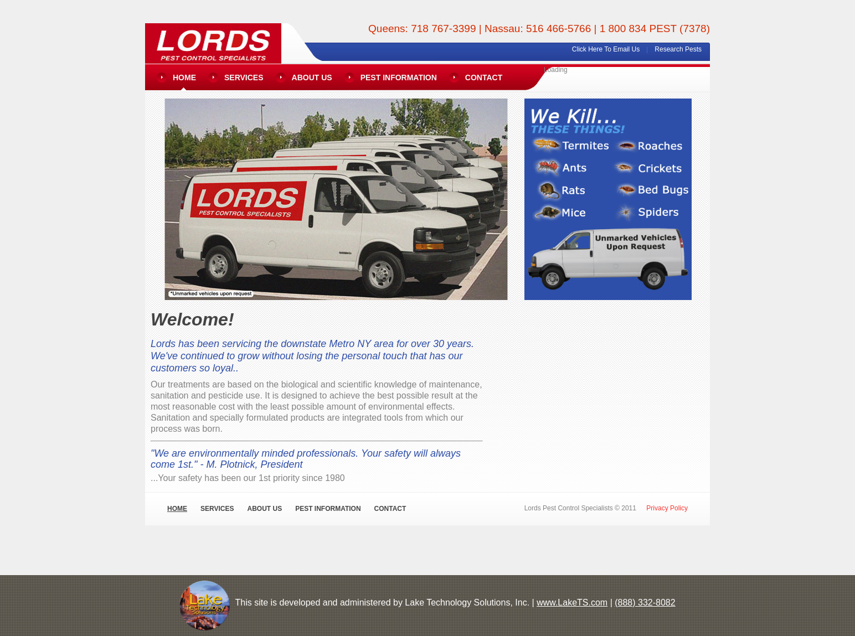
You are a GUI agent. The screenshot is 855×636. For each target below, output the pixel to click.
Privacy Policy (667, 508)
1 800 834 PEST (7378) (655, 28)
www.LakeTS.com (572, 602)
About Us (312, 77)
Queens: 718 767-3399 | (426, 28)
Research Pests (678, 49)
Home (184, 77)
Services (244, 77)
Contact (483, 77)
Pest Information (398, 77)
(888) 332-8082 (645, 602)
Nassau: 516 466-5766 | (542, 28)
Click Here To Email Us (606, 49)
